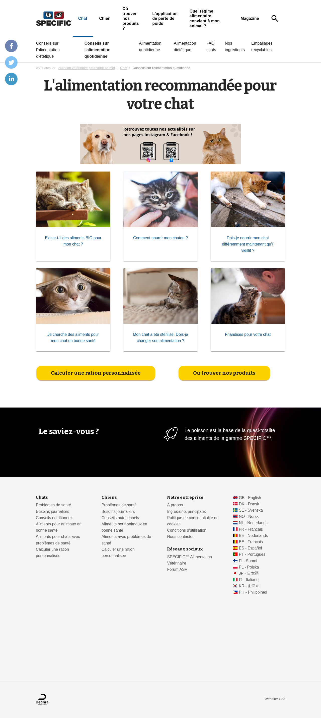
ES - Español (250, 548)
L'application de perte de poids (165, 19)
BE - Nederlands (253, 535)
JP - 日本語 (249, 573)
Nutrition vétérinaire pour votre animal (86, 68)
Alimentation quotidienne (150, 46)
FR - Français (251, 529)
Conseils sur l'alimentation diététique (48, 49)
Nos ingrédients (235, 46)
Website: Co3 (275, 699)
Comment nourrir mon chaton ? (160, 237)
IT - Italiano (249, 580)
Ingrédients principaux (186, 511)
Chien (104, 18)
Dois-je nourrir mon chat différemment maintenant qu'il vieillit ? (248, 243)
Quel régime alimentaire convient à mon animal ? (205, 18)
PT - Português (252, 554)
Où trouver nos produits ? (130, 18)
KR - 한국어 (249, 586)
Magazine (249, 18)
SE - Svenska (251, 510)
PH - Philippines (253, 592)
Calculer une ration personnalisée (96, 373)
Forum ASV (177, 569)
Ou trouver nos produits (224, 373)
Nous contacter (180, 536)
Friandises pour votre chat (248, 334)
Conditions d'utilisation (186, 530)
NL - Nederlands (253, 523)
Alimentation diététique (185, 46)
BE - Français (251, 542)
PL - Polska (249, 567)
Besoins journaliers (52, 511)
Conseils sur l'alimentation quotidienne (98, 49)
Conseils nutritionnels (54, 518)
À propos (175, 505)
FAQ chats (211, 46)
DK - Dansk (249, 504)
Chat (82, 18)
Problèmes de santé (53, 505)
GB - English (250, 498)
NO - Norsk (249, 516)
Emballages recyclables (262, 46)
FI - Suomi (248, 561)
